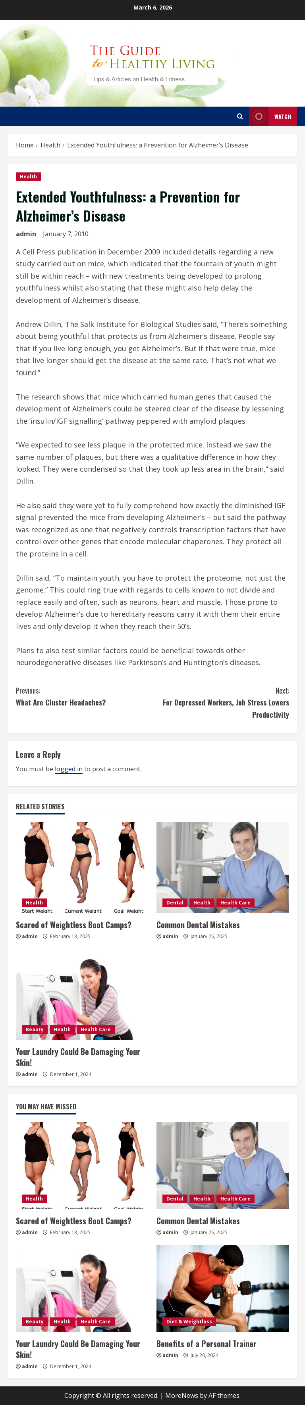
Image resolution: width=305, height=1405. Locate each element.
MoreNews (181, 1395)
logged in (69, 769)
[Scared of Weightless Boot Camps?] (82, 867)
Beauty (35, 1029)
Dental (174, 902)
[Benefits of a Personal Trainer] (222, 1288)
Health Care (235, 902)
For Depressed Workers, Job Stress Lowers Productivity (220, 702)
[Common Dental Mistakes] (222, 867)
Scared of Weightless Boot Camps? (73, 925)
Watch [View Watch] (270, 116)
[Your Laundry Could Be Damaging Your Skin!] (82, 994)
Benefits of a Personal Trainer (206, 1344)
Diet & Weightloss (189, 1321)
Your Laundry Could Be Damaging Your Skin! (78, 1057)
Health (28, 176)
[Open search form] (240, 116)
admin (26, 233)
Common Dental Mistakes (198, 925)
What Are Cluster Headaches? (84, 696)
